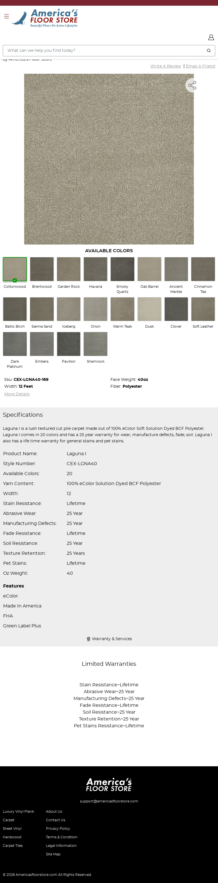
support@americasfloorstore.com (109, 801)
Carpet (8, 820)
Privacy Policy (58, 828)
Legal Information (61, 845)
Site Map (53, 854)
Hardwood (12, 837)
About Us (54, 811)
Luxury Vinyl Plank (18, 811)
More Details (17, 394)
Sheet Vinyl (12, 828)
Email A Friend (200, 66)
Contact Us (55, 820)
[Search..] (109, 50)
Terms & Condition (61, 837)
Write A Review (165, 66)
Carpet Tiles (13, 845)
